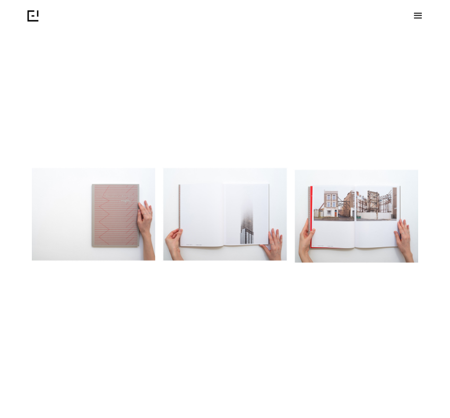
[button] (418, 16)
